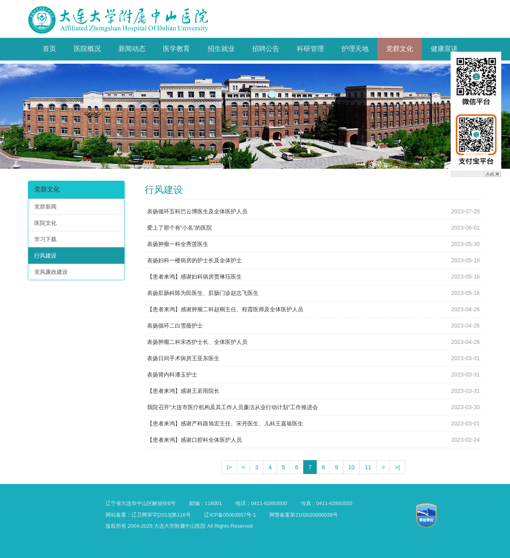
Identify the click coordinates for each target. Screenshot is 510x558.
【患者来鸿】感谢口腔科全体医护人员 (194, 440)
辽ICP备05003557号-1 (230, 515)
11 (368, 467)
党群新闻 (45, 206)
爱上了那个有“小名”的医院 (179, 227)
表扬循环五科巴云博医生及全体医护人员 (197, 211)
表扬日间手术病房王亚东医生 (183, 358)
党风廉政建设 (51, 272)
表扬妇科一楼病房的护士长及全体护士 (194, 260)
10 (351, 467)
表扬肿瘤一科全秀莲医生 (177, 244)
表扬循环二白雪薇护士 (175, 325)
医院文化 (45, 223)
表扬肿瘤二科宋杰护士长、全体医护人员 (197, 342)
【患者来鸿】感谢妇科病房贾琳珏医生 (194, 276)
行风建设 (45, 255)
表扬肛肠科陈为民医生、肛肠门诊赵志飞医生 (203, 293)
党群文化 (47, 189)
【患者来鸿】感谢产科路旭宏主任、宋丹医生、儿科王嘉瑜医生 (225, 423)
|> (229, 467)
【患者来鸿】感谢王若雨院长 (183, 391)
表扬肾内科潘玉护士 (172, 374)
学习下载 (45, 239)
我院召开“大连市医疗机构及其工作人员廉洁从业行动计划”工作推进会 (232, 407)
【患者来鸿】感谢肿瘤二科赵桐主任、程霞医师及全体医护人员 (225, 309)
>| (397, 467)
